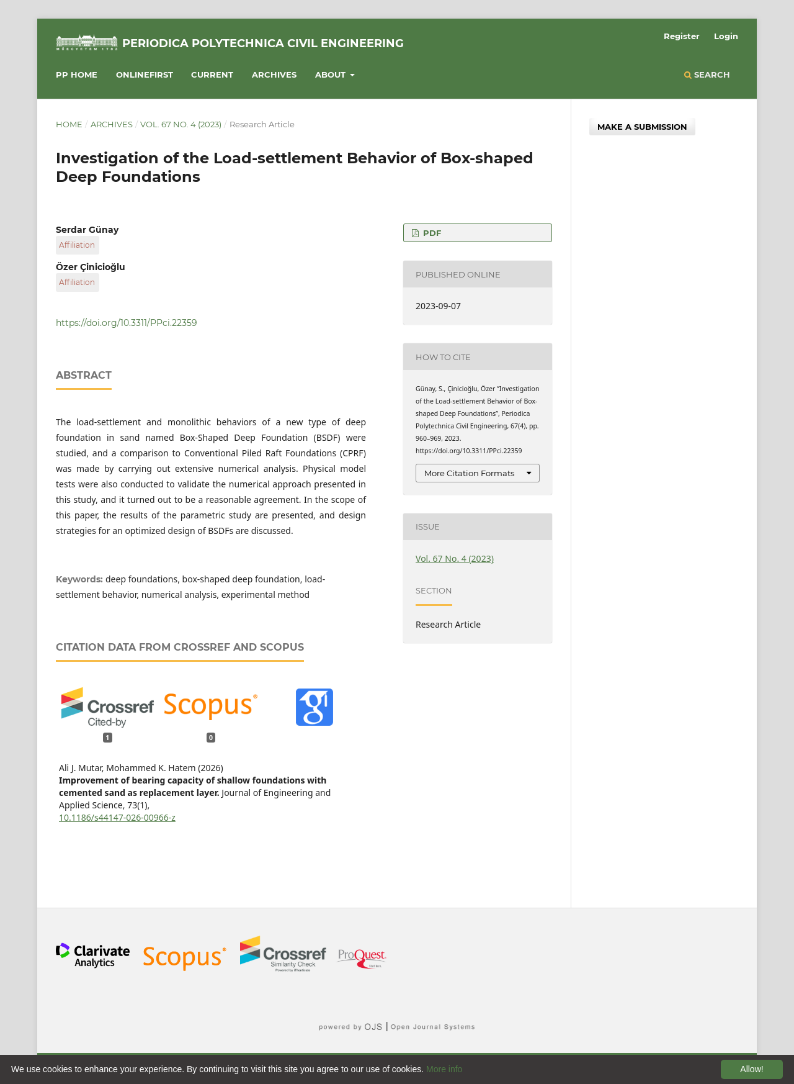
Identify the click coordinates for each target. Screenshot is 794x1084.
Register (682, 36)
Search (707, 74)
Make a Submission (642, 127)
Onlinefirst (144, 74)
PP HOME (76, 74)
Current (212, 74)
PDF (431, 233)
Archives (274, 74)
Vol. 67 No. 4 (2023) (180, 124)
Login (726, 36)
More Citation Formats (469, 473)
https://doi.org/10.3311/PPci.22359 (126, 322)
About (331, 74)
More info (444, 1069)
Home (69, 124)
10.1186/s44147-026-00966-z (117, 817)
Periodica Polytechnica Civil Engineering (263, 43)
